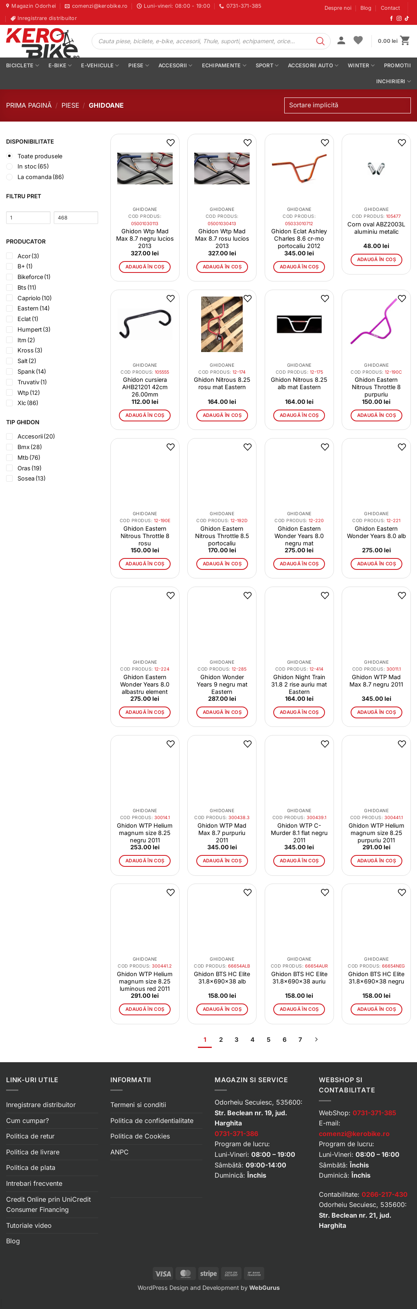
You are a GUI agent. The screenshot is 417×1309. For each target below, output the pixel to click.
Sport (267, 65)
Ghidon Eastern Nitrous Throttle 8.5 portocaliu (222, 536)
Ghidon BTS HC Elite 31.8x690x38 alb (222, 977)
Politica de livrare (32, 1152)
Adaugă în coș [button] (145, 267)
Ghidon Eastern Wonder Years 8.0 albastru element (144, 684)
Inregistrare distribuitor (41, 1105)
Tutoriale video (29, 1225)
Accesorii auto (313, 65)
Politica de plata (30, 1167)
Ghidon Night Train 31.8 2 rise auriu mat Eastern (299, 684)
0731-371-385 (374, 1113)
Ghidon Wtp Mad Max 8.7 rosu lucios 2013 (222, 238)
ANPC (119, 1152)
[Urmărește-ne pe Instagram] (399, 19)
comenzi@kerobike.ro (354, 1134)
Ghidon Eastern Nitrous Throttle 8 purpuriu (376, 387)
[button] (341, 41)
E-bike (60, 65)
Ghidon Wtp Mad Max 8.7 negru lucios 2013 (145, 238)
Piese (138, 65)
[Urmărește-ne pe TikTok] (406, 19)
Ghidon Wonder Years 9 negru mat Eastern (222, 684)
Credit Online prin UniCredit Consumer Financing (48, 1204)
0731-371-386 (236, 1134)
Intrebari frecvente (34, 1183)
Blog (365, 8)
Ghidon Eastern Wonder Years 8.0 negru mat (299, 536)
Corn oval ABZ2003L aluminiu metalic (376, 228)
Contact (390, 8)
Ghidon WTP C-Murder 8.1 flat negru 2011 (299, 833)
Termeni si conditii (138, 1105)
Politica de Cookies (140, 1136)
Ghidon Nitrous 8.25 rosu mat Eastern (222, 383)
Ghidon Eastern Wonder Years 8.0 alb (376, 532)
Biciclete (22, 65)
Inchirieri (393, 81)
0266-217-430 (385, 1194)
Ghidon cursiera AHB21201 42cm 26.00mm (145, 387)
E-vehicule (100, 65)
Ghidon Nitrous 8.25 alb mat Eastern (299, 383)
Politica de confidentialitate (151, 1120)
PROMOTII (397, 65)
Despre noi (338, 8)
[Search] (320, 41)
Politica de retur (30, 1136)
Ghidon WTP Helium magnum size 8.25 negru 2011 (145, 833)
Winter (361, 65)
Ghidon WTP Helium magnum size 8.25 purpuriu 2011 (376, 833)
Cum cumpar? (27, 1120)
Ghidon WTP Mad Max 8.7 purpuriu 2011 (222, 833)
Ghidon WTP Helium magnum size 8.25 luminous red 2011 (145, 981)
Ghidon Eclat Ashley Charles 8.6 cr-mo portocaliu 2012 (299, 238)
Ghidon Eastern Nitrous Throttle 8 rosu (145, 536)
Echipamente (224, 65)
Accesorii (175, 65)
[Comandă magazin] (347, 105)
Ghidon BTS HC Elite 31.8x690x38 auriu (299, 977)
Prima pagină (29, 105)
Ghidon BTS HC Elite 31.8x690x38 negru (376, 977)
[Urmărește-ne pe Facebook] (391, 19)
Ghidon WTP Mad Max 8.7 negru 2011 (376, 680)
